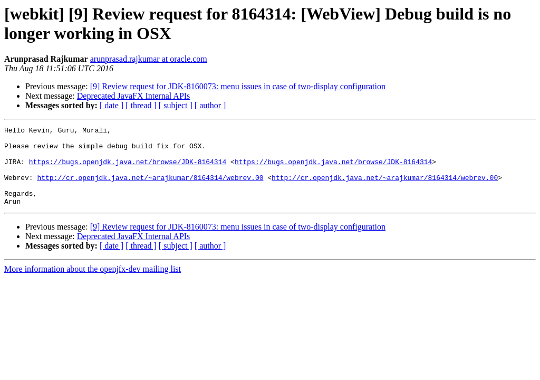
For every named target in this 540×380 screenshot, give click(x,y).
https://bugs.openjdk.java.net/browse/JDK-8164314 (127, 169)
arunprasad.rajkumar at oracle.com (148, 58)
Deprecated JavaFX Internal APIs (133, 95)
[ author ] (210, 105)
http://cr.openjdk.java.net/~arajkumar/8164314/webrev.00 (150, 188)
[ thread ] (141, 105)
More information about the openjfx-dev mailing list (92, 284)
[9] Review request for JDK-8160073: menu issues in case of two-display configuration (237, 86)
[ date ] (111, 105)
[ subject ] (175, 105)
